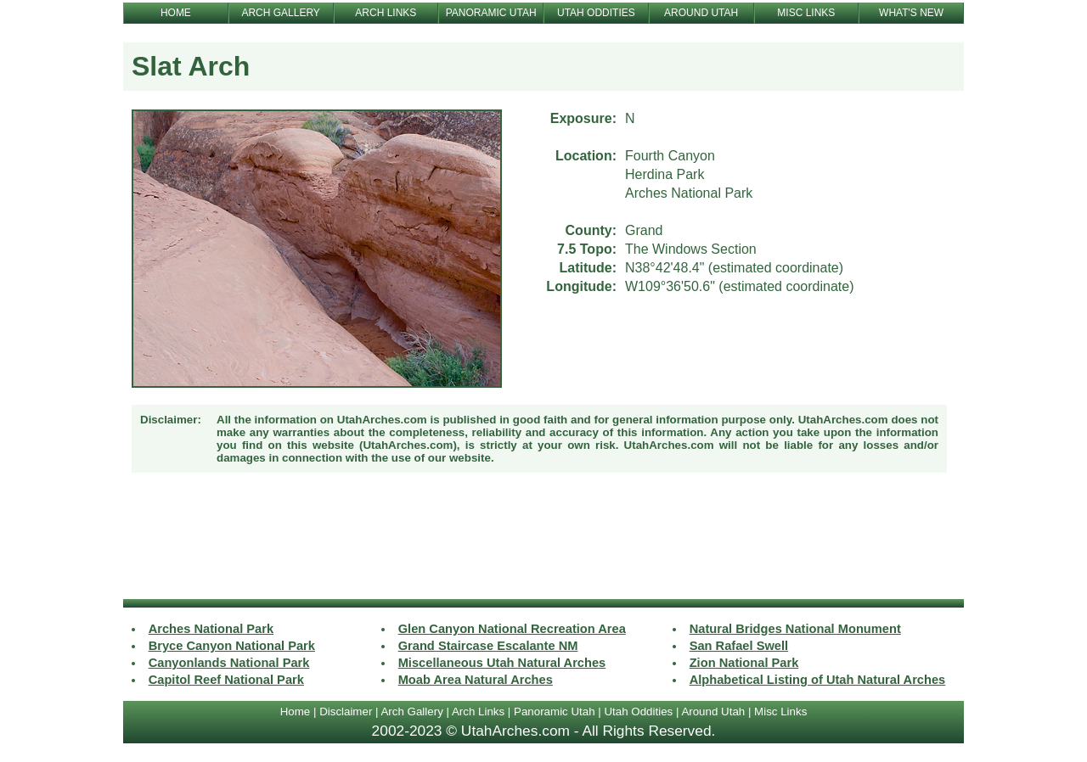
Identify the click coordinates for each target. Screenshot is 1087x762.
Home (295, 711)
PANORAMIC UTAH (491, 13)
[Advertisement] (543, 538)
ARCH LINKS (385, 13)
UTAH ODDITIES (596, 13)
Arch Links (478, 711)
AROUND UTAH (701, 13)
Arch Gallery (411, 711)
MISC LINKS (806, 13)
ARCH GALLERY (280, 13)
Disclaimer (345, 711)
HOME (176, 13)
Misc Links (780, 711)
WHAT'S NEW (911, 13)
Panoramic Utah (554, 711)
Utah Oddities (638, 711)
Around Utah (713, 711)
